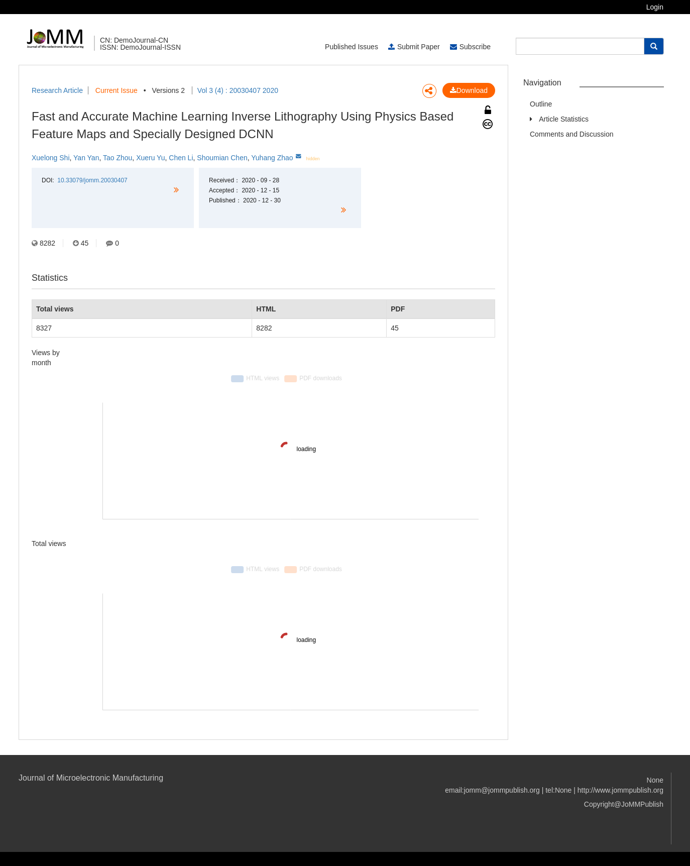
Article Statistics (564, 119)
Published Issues (351, 47)
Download (469, 90)
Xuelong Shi (51, 158)
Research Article (57, 90)
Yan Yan (86, 158)
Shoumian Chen (222, 158)
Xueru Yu (150, 158)
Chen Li (181, 158)
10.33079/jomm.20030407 (92, 180)
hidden (313, 158)
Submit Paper (414, 47)
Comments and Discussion (572, 134)
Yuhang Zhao (272, 158)
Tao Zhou (117, 158)
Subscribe (470, 47)
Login (654, 7)
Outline (541, 104)
